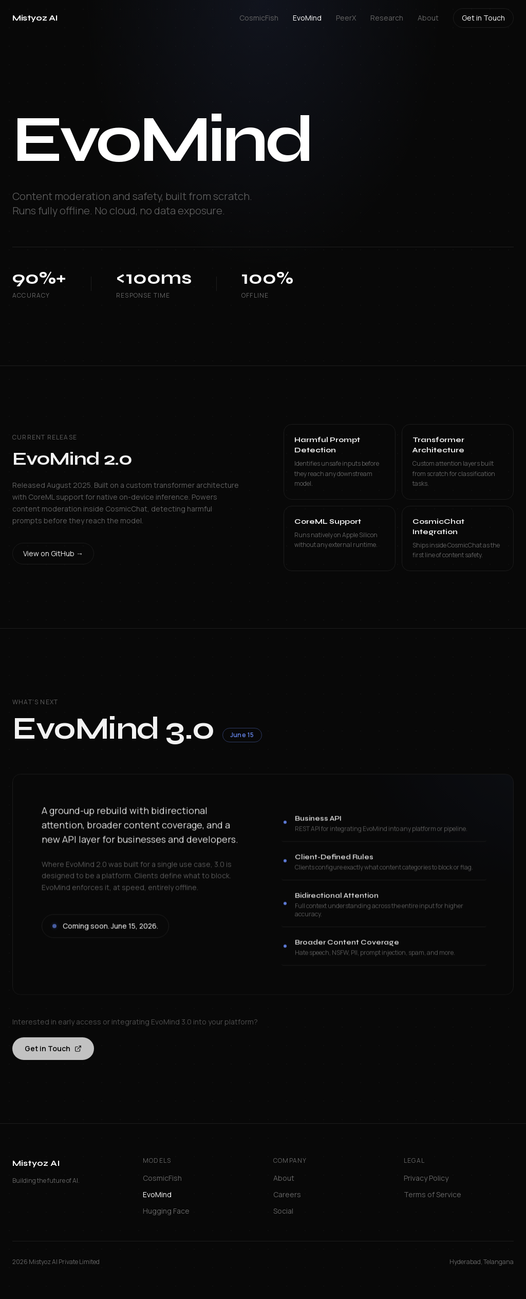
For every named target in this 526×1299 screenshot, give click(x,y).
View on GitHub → (53, 555)
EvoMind (307, 18)
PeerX (346, 18)
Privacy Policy (426, 1178)
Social (283, 1211)
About (428, 18)
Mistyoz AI (35, 18)
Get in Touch (483, 18)
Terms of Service (432, 1194)
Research (386, 18)
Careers (287, 1194)
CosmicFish (258, 18)
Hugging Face (166, 1211)
